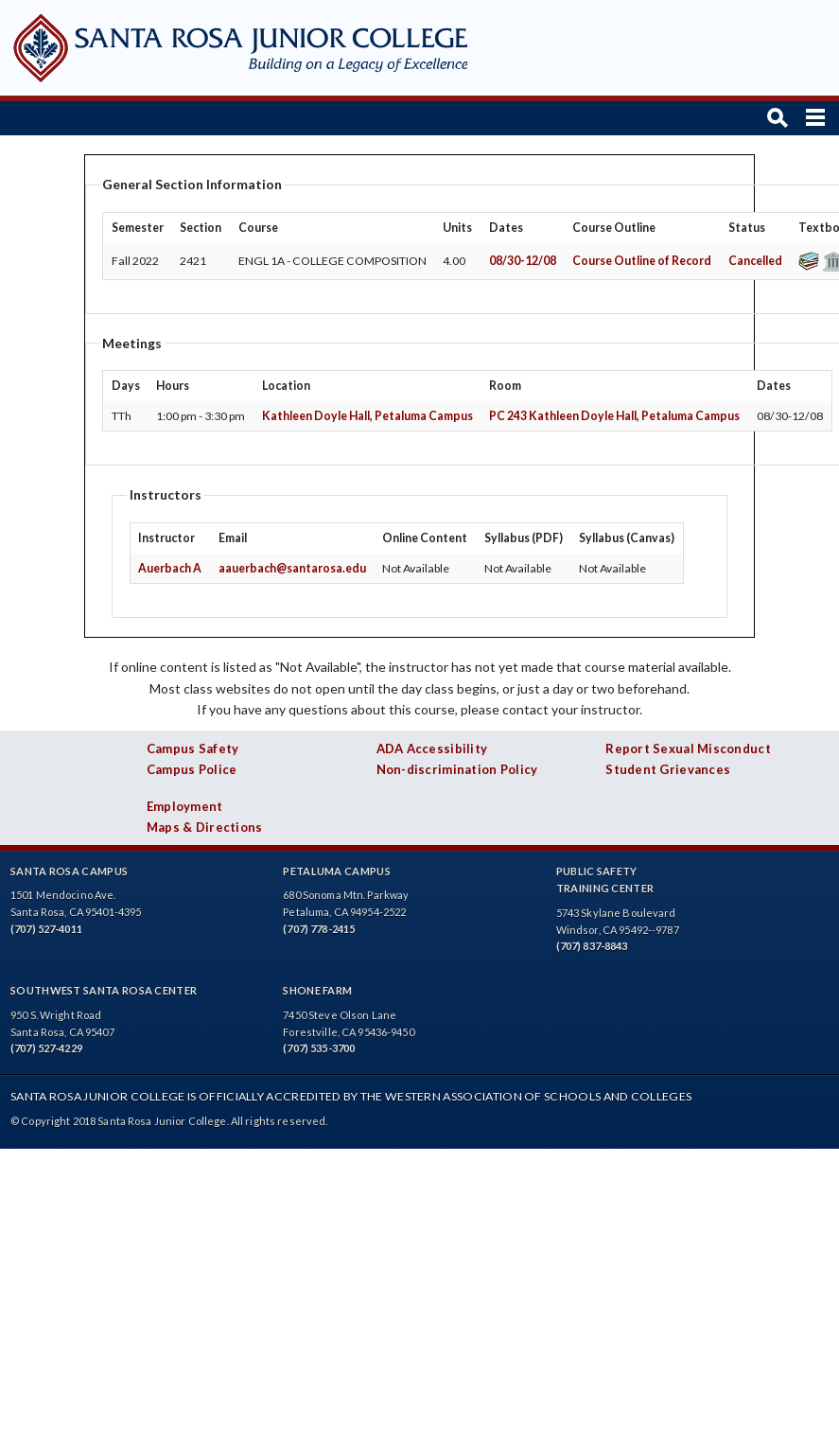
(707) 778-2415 (319, 929)
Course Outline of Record (641, 261)
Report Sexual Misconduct (688, 748)
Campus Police (192, 769)
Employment (185, 806)
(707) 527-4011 (46, 929)
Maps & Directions (205, 827)
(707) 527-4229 (46, 1048)
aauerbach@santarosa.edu (292, 568)
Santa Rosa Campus (69, 871)
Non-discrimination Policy (457, 769)
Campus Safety (193, 748)
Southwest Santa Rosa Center (103, 990)
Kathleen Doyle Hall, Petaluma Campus (367, 416)
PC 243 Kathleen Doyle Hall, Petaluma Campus (614, 416)
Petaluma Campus (337, 871)
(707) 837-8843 (592, 946)
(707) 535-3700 (319, 1048)
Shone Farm (317, 990)
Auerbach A (169, 568)
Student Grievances (667, 769)
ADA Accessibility (432, 748)
